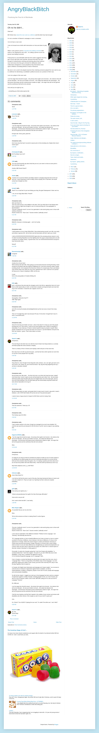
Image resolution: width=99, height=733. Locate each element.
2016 (70, 52)
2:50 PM (14, 156)
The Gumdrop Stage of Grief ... (17, 630)
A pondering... (73, 99)
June (72, 85)
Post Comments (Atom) (20, 625)
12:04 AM (14, 333)
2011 (70, 63)
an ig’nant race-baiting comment (32, 50)
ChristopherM (15, 152)
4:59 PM (14, 604)
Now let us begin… (75, 155)
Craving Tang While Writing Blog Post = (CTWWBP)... (30, 701)
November (73, 73)
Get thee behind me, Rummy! (77, 128)
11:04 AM (14, 447)
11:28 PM (14, 317)
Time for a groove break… (77, 106)
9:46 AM (14, 368)
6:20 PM (14, 224)
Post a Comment (14, 619)
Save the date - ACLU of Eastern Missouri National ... (78, 135)
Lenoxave (14, 114)
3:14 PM (14, 183)
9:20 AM (14, 430)
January (73, 171)
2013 (70, 58)
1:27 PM (14, 109)
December (73, 71)
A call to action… (74, 120)
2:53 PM (14, 170)
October (73, 76)
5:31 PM (14, 214)
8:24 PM (14, 278)
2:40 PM (14, 147)
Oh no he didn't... (74, 108)
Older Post (58, 622)
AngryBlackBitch (28, 9)
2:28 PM (14, 136)
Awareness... (73, 159)
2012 (70, 60)
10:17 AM (14, 384)
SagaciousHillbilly (17, 435)
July (72, 82)
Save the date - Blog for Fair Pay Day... (80, 123)
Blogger (56, 724)
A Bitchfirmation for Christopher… (78, 101)
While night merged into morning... (79, 97)
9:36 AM (14, 355)
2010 (70, 65)
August (73, 80)
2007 (70, 174)
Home (35, 622)
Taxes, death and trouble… (77, 157)
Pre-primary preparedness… (77, 110)
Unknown (14, 473)
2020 (70, 43)
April (72, 89)
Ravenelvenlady (16, 251)
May (72, 87)
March (72, 166)
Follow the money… (75, 116)
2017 (70, 49)
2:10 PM (14, 483)
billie (13, 283)
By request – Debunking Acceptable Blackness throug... (79, 92)
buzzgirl (14, 188)
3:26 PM (14, 195)
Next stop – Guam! (75, 103)
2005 (70, 178)
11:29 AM (14, 398)
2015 (70, 54)
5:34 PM (14, 518)
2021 (70, 40)
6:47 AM (14, 615)
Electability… (73, 148)
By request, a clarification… (77, 153)
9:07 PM (14, 290)
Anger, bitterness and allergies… (78, 138)
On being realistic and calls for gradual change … (21, 695)
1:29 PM (14, 118)
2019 (70, 45)
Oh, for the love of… (75, 150)
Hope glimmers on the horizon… (78, 146)
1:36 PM (14, 502)
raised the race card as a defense (25, 35)
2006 (70, 176)
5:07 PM (14, 407)
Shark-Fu (14, 338)
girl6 (13, 488)
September (74, 78)
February (73, 169)
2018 (70, 47)
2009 (70, 67)
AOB (13, 161)
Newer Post (11, 622)
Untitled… (11, 710)
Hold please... (73, 95)
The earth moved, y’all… (76, 118)
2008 (70, 69)
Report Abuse (72, 183)
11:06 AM (14, 468)
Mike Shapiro (15, 507)
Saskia (14, 175)
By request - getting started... (77, 161)
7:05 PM (14, 256)
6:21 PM (14, 246)
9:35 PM (14, 301)
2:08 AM (14, 417)
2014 (70, 56)
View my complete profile (82, 29)
